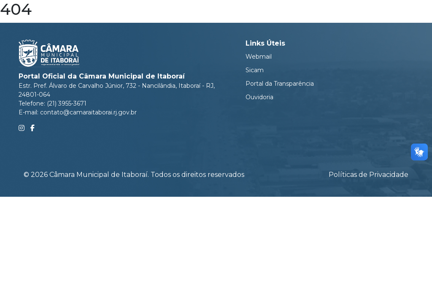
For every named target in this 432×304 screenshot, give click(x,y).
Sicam (255, 70)
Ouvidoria (259, 97)
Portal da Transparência (280, 83)
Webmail (259, 56)
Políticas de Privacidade (368, 175)
